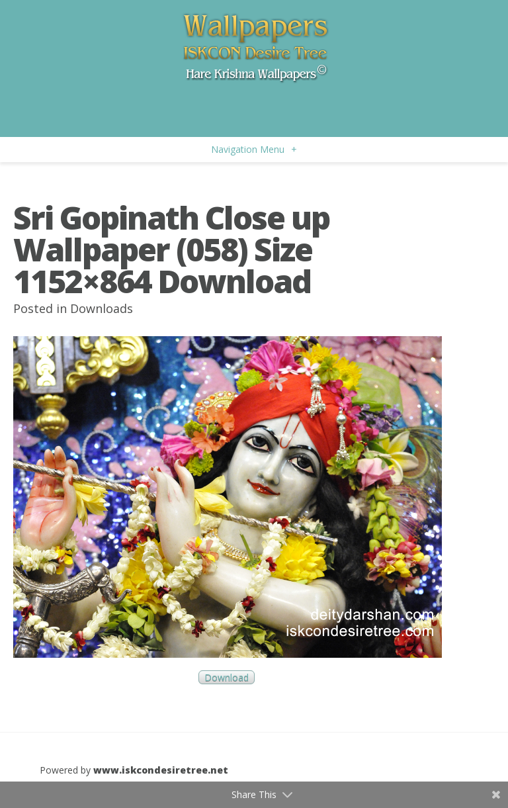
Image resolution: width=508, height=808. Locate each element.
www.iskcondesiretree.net (160, 770)
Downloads (101, 308)
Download (226, 677)
